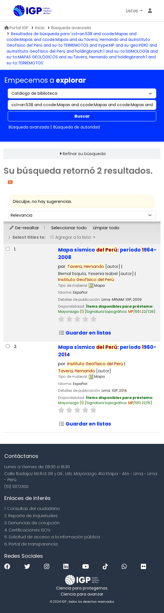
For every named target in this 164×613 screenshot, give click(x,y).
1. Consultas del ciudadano (32, 508)
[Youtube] (87, 567)
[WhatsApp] (126, 567)
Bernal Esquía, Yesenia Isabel (96, 273)
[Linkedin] (67, 567)
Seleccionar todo (69, 228)
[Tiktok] (107, 567)
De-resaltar (24, 228)
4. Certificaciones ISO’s (27, 530)
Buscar (82, 116)
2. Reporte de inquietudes (31, 516)
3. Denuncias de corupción (32, 523)
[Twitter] (28, 567)
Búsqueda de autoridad (76, 127)
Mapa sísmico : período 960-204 (107, 351)
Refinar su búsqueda (84, 154)
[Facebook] (8, 567)
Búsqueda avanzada (71, 28)
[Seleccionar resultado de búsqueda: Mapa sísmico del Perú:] (7, 249)
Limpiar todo (106, 228)
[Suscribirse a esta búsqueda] (10, 182)
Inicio (40, 28)
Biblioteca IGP (15, 11)
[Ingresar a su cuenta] (150, 11)
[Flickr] (145, 567)
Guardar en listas (84, 332)
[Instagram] (48, 567)
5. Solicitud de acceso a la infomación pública (52, 537)
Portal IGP (16, 28)
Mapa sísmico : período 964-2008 (107, 253)
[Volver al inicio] (147, 595)
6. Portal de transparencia (31, 544)
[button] (134, 11)
